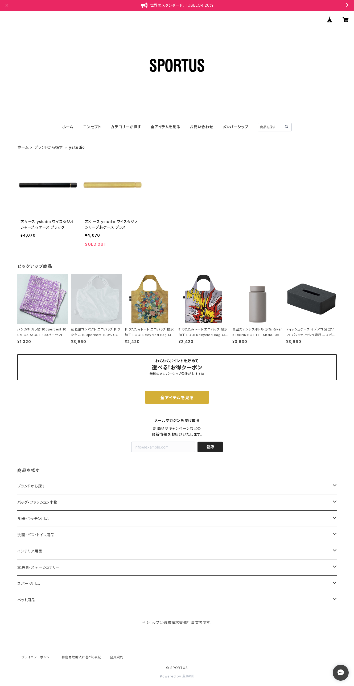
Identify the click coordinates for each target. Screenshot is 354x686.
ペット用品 (26, 600)
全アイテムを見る (165, 126)
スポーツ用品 (28, 583)
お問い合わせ (201, 126)
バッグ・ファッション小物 (37, 502)
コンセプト (92, 126)
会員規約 (117, 657)
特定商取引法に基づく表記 (81, 657)
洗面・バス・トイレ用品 (36, 534)
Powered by (177, 676)
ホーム (67, 126)
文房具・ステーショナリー (38, 567)
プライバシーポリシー (37, 657)
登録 (210, 447)
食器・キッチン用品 (33, 518)
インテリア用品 (30, 551)
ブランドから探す (49, 147)
